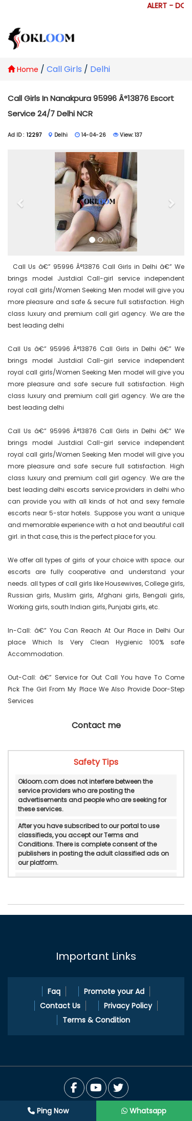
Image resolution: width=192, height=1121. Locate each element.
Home (23, 69)
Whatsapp (143, 1111)
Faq (54, 991)
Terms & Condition (96, 1020)
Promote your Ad (114, 991)
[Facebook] (74, 1088)
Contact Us (60, 1006)
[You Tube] (118, 1088)
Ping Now (48, 1111)
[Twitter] (96, 1088)
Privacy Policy (128, 1006)
